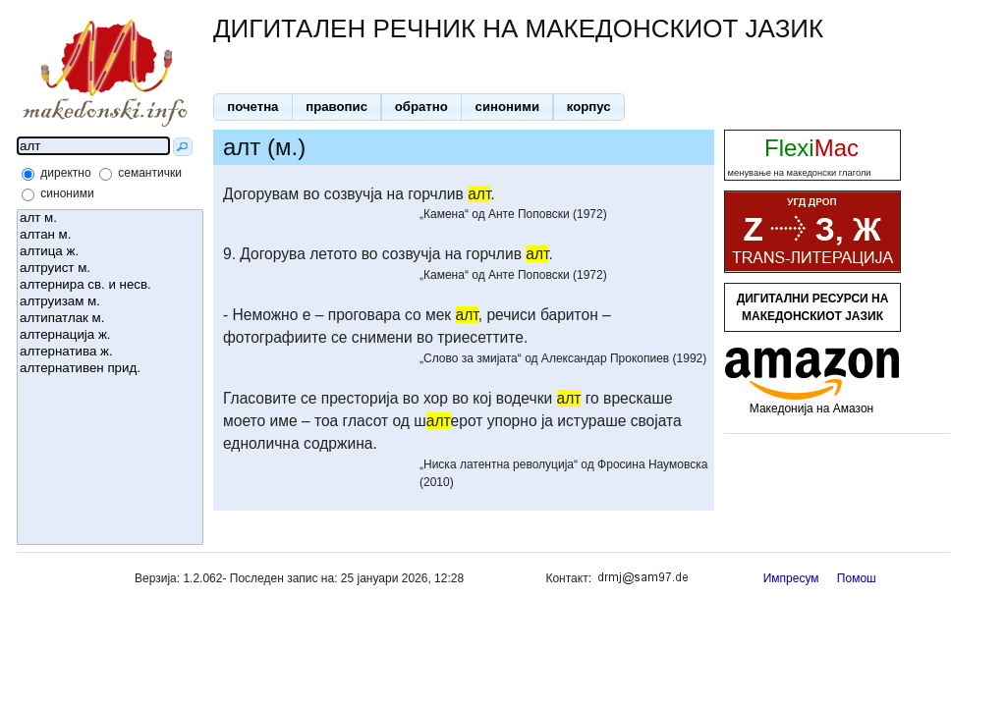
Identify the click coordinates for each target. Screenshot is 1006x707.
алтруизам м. (110, 302)
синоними (66, 193)
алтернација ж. (110, 335)
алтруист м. (110, 268)
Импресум (791, 578)
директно (65, 173)
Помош (856, 578)
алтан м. (110, 235)
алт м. (110, 218)
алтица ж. (110, 252)
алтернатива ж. (110, 352)
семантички (150, 173)
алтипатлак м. (110, 318)
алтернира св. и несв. (110, 285)
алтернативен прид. (110, 368)
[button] (253, 107)
